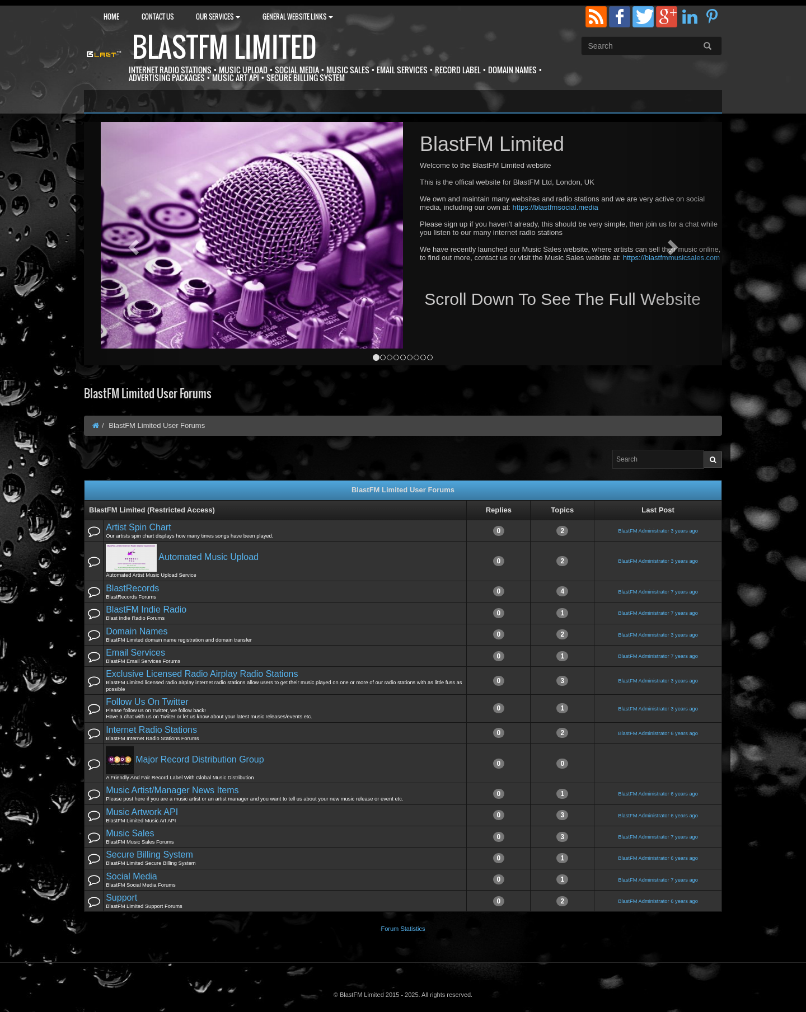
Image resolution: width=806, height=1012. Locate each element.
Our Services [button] (218, 16)
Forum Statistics (403, 928)
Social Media (131, 876)
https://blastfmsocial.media (555, 207)
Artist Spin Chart (138, 527)
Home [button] (111, 16)
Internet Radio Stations (151, 730)
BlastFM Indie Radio (146, 609)
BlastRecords (132, 588)
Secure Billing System (149, 854)
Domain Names (136, 631)
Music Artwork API (142, 812)
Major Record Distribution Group (199, 759)
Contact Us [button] (158, 16)
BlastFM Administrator (643, 531)
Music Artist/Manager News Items (172, 790)
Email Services (135, 652)
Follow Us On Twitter (147, 702)
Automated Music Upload (208, 557)
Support (121, 897)
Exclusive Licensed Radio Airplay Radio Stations (202, 674)
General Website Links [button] (298, 16)
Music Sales (130, 833)
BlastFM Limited (224, 47)
